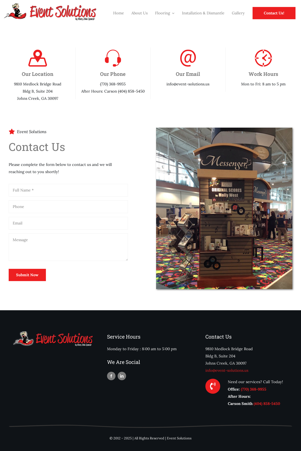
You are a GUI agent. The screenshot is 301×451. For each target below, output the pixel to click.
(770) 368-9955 (253, 389)
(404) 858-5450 (267, 403)
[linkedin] (122, 376)
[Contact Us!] (274, 13)
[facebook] (111, 376)
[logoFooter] (52, 333)
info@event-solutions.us (226, 370)
